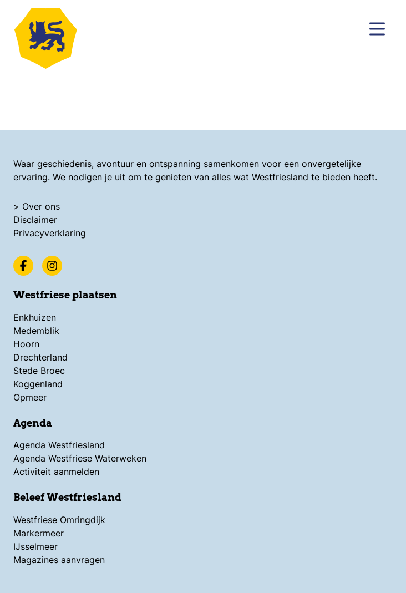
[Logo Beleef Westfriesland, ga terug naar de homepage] (50, 36)
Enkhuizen (34, 317)
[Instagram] (52, 266)
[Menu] (377, 28)
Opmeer (30, 397)
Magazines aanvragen (59, 559)
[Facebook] (23, 266)
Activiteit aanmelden (56, 471)
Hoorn (26, 343)
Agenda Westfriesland (59, 444)
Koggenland (38, 383)
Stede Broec (39, 370)
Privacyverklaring (49, 233)
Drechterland (40, 357)
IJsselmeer (35, 546)
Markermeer (38, 533)
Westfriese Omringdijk (59, 519)
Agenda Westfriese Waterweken (79, 458)
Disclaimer (35, 219)
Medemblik (36, 330)
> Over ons (36, 206)
